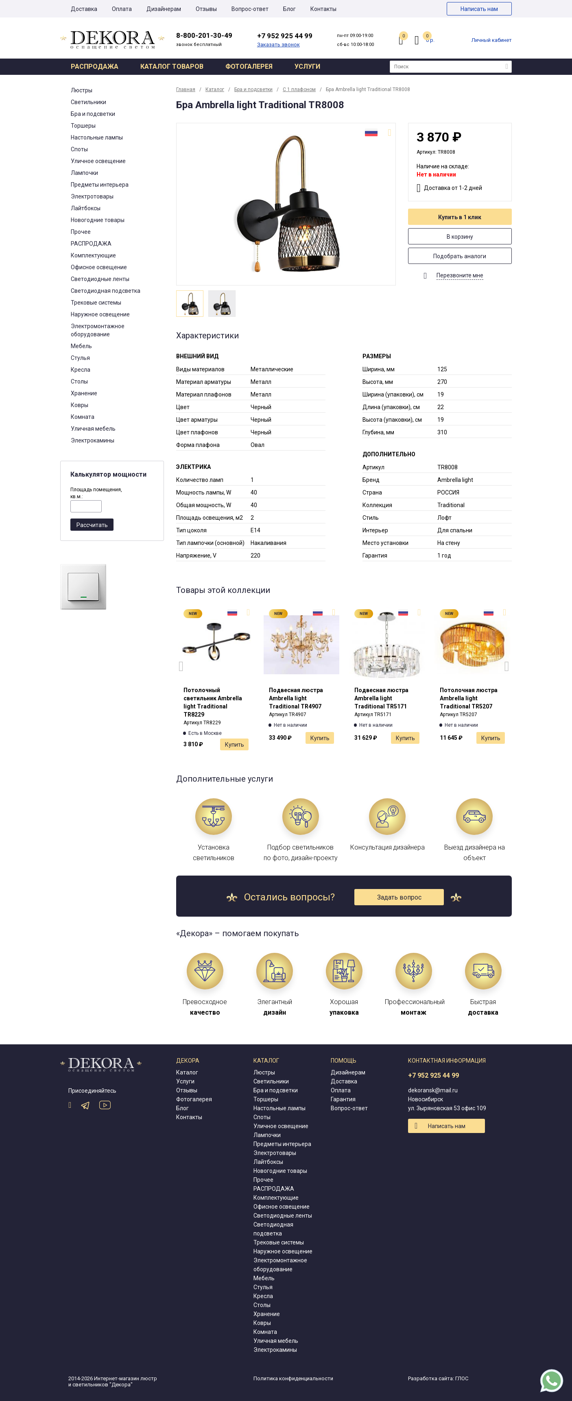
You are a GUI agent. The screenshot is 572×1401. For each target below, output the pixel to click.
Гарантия (343, 1099)
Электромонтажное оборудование (97, 330)
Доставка (84, 9)
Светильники (88, 102)
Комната (82, 417)
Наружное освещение (100, 314)
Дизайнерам (163, 9)
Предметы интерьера (100, 184)
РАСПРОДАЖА (91, 243)
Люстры (81, 90)
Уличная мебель (93, 428)
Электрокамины (92, 440)
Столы (79, 381)
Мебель (81, 346)
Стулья (80, 358)
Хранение (84, 393)
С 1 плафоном (299, 89)
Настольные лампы (97, 137)
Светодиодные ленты (100, 279)
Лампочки (84, 173)
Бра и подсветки (93, 114)
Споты (79, 149)
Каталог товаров (171, 66)
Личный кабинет (492, 40)
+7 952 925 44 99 (433, 1075)
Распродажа (94, 66)
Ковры (79, 405)
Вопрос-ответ (250, 9)
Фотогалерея (249, 66)
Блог (289, 9)
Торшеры (83, 125)
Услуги (307, 66)
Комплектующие (93, 255)
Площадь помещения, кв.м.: (96, 493)
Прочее (81, 232)
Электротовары (92, 196)
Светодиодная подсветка (105, 291)
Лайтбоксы (85, 208)
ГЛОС (461, 1378)
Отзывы (206, 9)
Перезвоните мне (460, 275)
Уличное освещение (98, 161)
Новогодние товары (97, 220)
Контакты (323, 9)
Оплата (122, 9)
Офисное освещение (99, 267)
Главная (185, 89)
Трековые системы (96, 302)
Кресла (80, 369)
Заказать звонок (278, 44)
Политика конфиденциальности (293, 1378)
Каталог (214, 89)
